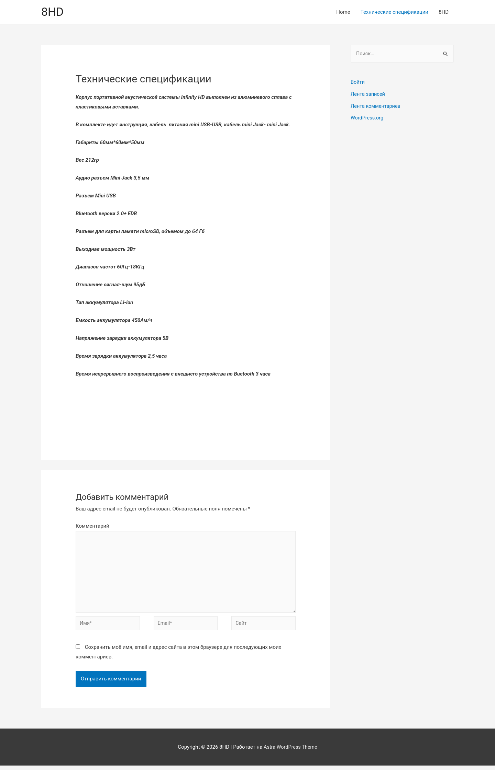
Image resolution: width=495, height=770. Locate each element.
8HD (53, 12)
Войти (358, 83)
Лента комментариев (376, 106)
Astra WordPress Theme (290, 751)
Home (343, 12)
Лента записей (368, 95)
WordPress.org (368, 118)
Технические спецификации (394, 12)
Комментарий (92, 527)
